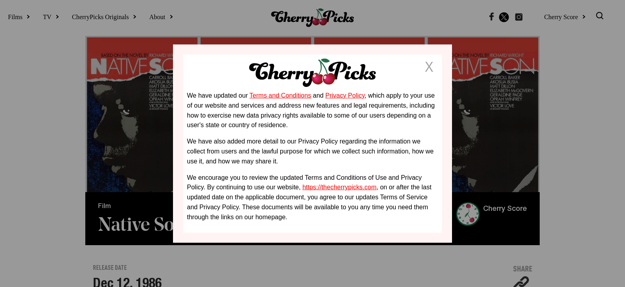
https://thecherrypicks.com (340, 187)
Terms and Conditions (280, 95)
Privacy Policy (344, 95)
